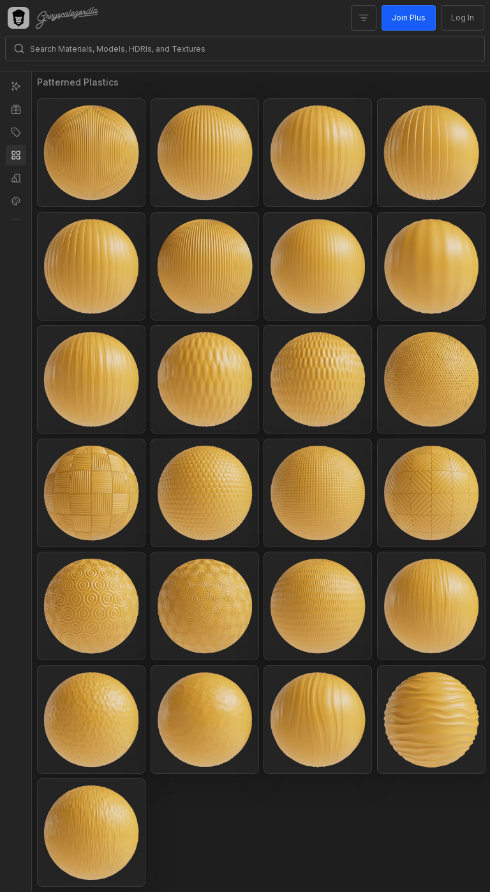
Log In (462, 17)
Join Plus (409, 17)
